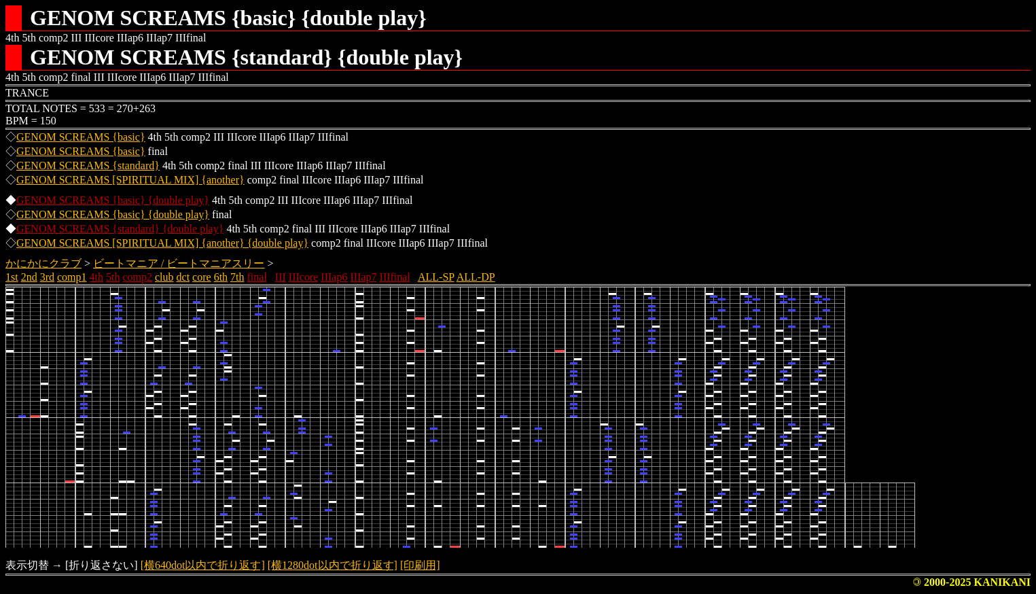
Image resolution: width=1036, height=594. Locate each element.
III (280, 277)
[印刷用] (420, 565)
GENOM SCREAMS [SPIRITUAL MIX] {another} (130, 180)
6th (221, 277)
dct (183, 277)
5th (113, 277)
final (257, 277)
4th (96, 277)
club (164, 277)
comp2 (137, 277)
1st (11, 277)
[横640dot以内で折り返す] (203, 565)
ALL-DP (476, 277)
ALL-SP (436, 277)
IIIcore (304, 277)
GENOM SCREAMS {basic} (80, 137)
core (201, 277)
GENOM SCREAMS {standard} (88, 165)
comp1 (72, 277)
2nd (29, 277)
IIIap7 (363, 277)
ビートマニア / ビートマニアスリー (178, 263)
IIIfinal (395, 277)
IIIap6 (334, 277)
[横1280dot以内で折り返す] (332, 565)
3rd (47, 277)
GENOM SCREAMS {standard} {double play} (120, 228)
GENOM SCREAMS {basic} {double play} (112, 200)
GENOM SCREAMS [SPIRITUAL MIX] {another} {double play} (162, 243)
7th (237, 277)
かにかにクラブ (43, 263)
